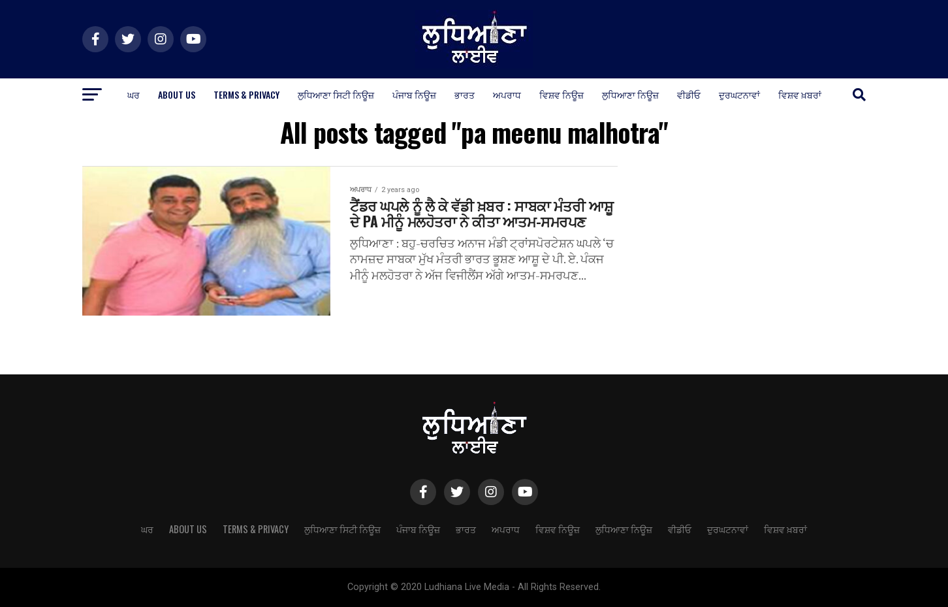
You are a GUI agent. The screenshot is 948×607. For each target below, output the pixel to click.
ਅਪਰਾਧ (507, 94)
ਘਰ (133, 94)
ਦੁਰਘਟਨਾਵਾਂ (739, 94)
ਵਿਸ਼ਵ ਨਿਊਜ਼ (561, 94)
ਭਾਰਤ (464, 94)
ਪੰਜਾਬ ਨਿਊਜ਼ (414, 94)
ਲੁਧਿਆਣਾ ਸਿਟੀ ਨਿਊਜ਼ (336, 94)
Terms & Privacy (246, 94)
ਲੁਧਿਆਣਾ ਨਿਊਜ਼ (630, 94)
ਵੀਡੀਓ (689, 94)
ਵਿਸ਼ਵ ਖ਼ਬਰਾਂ (799, 94)
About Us (176, 94)
